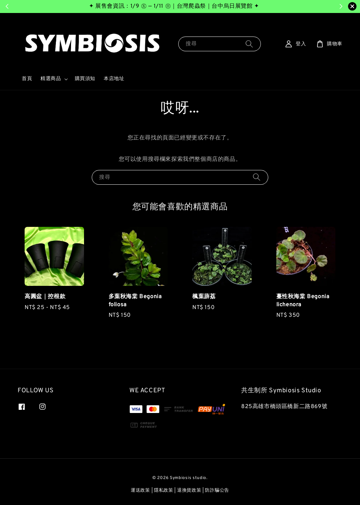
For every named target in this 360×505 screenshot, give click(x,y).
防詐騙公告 (217, 490)
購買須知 (85, 79)
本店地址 (114, 79)
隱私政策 (163, 490)
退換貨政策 (189, 490)
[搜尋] (249, 44)
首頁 (27, 79)
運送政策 (140, 490)
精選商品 (50, 79)
